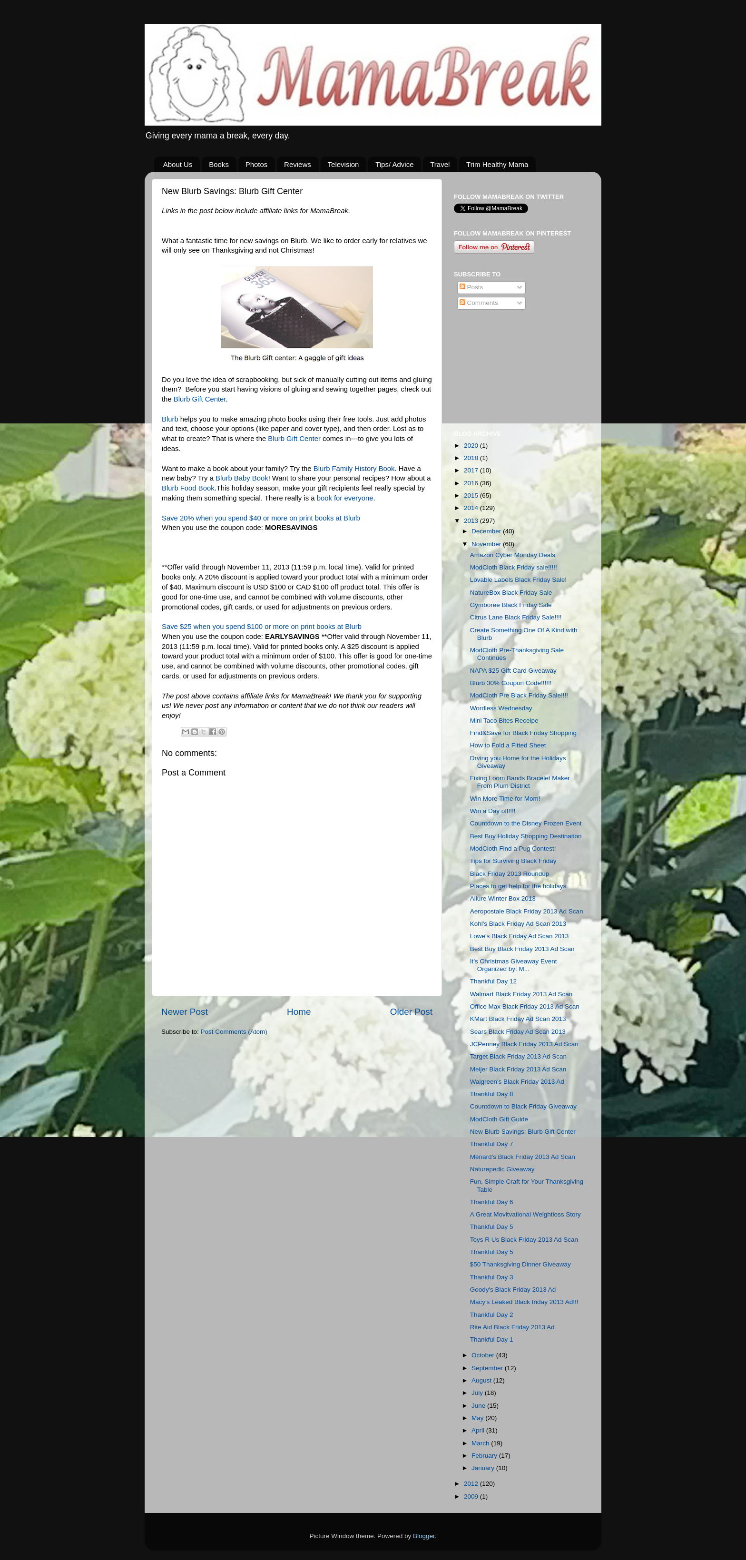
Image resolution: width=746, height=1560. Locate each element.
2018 (472, 457)
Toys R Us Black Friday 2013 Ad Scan (524, 1239)
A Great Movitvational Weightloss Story (525, 1214)
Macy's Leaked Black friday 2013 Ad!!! (524, 1301)
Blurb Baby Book (242, 478)
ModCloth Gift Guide (499, 1119)
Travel (440, 164)
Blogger (424, 1536)
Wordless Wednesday (501, 708)
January (483, 1468)
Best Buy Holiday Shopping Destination (526, 836)
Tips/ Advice (394, 164)
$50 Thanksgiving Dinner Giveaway (520, 1264)
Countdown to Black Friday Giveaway (523, 1106)
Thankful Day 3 (491, 1277)
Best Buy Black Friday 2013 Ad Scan (522, 948)
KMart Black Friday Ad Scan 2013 (518, 1018)
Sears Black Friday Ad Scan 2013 (518, 1031)
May (478, 1418)
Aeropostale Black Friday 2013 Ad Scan (526, 911)
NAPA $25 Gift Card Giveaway (513, 670)
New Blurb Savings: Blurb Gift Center (523, 1131)
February (485, 1455)
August (482, 1380)
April (478, 1430)
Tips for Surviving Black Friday (513, 860)
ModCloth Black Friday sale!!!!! (513, 567)
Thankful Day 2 (491, 1314)
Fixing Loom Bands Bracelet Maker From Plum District (520, 782)
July (478, 1392)
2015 (472, 495)
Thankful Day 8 (491, 1094)
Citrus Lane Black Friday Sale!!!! (516, 617)
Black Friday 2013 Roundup (510, 873)
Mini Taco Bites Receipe (504, 720)
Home (299, 1012)
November (487, 544)
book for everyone (345, 498)
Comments (479, 302)
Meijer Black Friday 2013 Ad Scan (518, 1069)
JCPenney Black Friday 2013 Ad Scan (524, 1044)
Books (219, 164)
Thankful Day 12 (493, 981)
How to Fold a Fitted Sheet (508, 745)
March (481, 1443)
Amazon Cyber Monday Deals (512, 555)
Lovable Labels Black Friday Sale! (518, 579)
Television (343, 164)
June (479, 1405)
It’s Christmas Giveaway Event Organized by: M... (513, 965)
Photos (256, 164)
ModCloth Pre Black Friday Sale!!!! (519, 695)
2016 (472, 483)
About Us (178, 164)
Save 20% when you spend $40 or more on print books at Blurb (261, 518)
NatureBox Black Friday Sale (511, 592)
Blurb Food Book (188, 488)
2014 (472, 507)
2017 (472, 470)
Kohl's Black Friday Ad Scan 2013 (518, 923)
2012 (472, 1483)
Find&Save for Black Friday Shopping (523, 732)
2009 (472, 1496)
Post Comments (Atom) (234, 1031)
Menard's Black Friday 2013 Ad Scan (522, 1156)
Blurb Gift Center (200, 399)
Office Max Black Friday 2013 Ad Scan (524, 1006)
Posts (471, 287)
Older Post (411, 1012)
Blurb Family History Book (354, 468)
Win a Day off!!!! (493, 810)
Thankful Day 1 (491, 1339)
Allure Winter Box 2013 (503, 898)
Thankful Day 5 (491, 1226)
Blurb (170, 419)
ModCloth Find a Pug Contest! (513, 848)
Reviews (297, 164)
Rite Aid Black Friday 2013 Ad (512, 1327)
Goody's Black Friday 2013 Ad (513, 1289)
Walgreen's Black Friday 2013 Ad (517, 1081)
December (487, 531)
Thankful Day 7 (491, 1144)
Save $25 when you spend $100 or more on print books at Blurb (262, 626)
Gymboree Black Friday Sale (511, 604)
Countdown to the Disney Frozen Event (526, 823)
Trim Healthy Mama (497, 164)
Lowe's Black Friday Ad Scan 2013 (519, 936)
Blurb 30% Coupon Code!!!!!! (511, 683)
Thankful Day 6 (491, 1202)
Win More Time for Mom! (505, 798)
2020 (472, 445)
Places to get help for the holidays (518, 886)
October (483, 1355)
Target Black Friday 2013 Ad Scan (518, 1056)
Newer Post (184, 1012)
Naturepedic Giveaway (502, 1169)
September (488, 1368)
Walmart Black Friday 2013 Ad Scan (521, 994)
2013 (472, 520)
